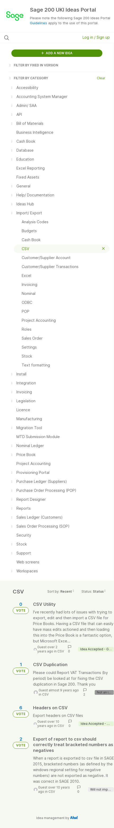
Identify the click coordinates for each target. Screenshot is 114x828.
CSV (60, 651)
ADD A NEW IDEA (56, 53)
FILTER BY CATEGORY (28, 78)
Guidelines (38, 23)
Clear (101, 78)
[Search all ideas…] (35, 37)
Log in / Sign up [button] (96, 37)
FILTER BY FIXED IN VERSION (33, 65)
